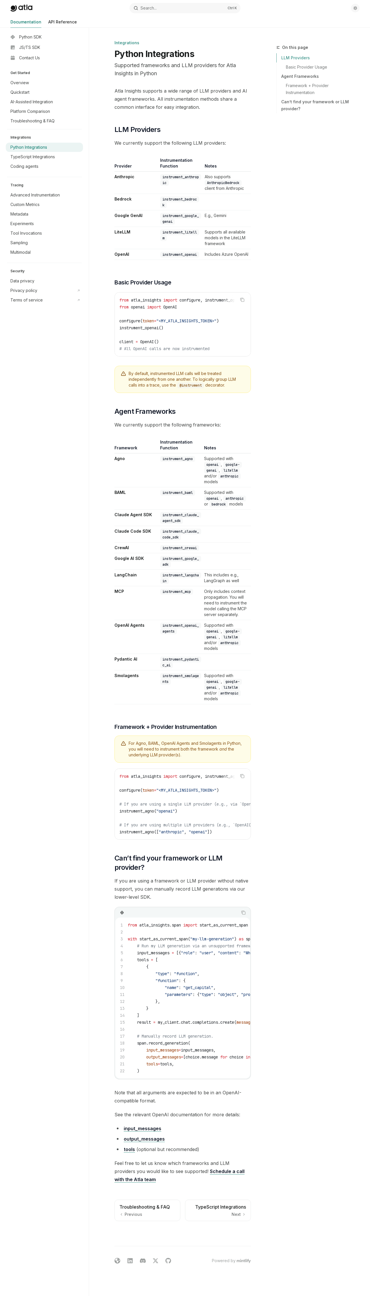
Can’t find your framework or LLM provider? (315, 105)
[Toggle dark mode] (355, 8)
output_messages (144, 1139)
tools (129, 1149)
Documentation (25, 23)
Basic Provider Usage (306, 67)
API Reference (62, 23)
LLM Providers (295, 57)
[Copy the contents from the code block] (242, 300)
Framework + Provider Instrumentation (308, 89)
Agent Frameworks (300, 76)
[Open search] (185, 8)
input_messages (142, 1128)
